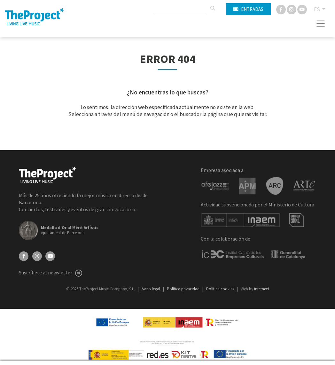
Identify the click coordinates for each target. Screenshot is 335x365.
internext (261, 289)
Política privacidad (183, 289)
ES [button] (317, 9)
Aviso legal (151, 289)
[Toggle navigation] (320, 23)
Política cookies (220, 289)
